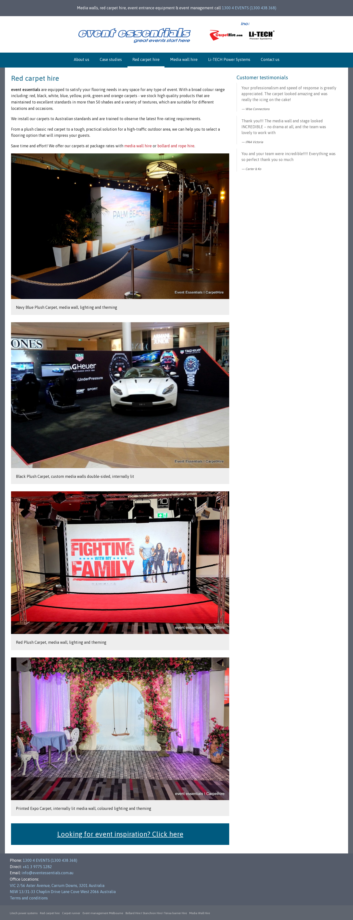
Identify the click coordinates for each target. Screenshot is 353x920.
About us (81, 59)
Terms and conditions (29, 898)
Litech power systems (24, 913)
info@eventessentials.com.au (48, 873)
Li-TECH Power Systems (229, 59)
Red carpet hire (146, 59)
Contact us (270, 59)
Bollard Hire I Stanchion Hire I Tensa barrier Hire (156, 913)
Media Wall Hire (199, 913)
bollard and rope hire (175, 146)
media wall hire (138, 146)
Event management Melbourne (103, 913)
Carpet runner (71, 913)
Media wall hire (184, 59)
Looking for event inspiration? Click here (120, 834)
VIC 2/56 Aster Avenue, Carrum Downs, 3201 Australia (57, 885)
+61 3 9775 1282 (37, 866)
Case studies (111, 59)
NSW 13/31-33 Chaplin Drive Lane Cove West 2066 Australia (63, 891)
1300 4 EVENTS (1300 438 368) (249, 8)
